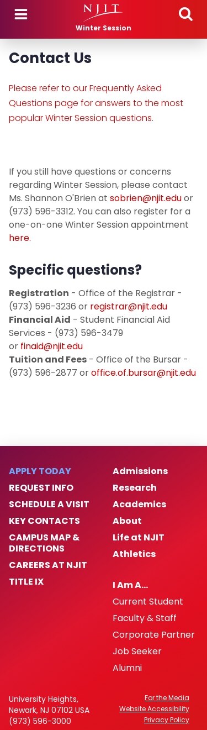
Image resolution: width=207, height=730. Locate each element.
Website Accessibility (154, 709)
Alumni (127, 668)
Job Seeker (137, 651)
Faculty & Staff (145, 618)
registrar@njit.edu (128, 306)
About (127, 521)
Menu (21, 14)
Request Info (41, 487)
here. (20, 238)
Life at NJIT (138, 537)
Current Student (148, 601)
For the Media (167, 698)
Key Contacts (44, 521)
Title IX (26, 581)
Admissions (140, 471)
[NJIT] (103, 13)
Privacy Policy (166, 720)
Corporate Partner (154, 634)
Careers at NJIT (48, 565)
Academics (139, 504)
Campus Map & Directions (44, 543)
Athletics (134, 554)
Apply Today (40, 471)
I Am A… (130, 585)
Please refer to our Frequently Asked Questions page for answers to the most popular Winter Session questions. (96, 103)
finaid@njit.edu (51, 346)
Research (135, 487)
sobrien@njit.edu (146, 198)
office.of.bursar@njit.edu (143, 372)
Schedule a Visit (49, 504)
